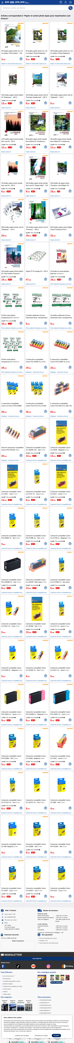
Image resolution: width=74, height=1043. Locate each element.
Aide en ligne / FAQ (10, 914)
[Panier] (70, 2)
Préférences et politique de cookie (12, 986)
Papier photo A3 (30, 240)
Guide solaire (7, 994)
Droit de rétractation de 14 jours (48, 938)
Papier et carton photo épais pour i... (12, 63)
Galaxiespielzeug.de (45, 1000)
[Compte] (65, 2)
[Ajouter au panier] (21, 59)
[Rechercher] (70, 8)
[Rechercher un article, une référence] (37, 8)
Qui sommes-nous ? (8, 976)
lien (55, 1024)
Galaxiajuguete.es (45, 1010)
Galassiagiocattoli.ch (46, 1008)
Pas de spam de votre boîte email (48, 943)
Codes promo (7, 989)
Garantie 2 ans (43, 940)
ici (30, 1031)
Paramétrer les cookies (41, 1035)
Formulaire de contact (11, 920)
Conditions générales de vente (11, 981)
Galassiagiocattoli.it (45, 1013)
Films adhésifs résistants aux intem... (61, 284)
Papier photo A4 (6, 107)
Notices (5, 991)
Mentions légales (8, 984)
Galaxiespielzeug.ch (45, 1005)
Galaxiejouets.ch (44, 1002)
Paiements (8, 938)
